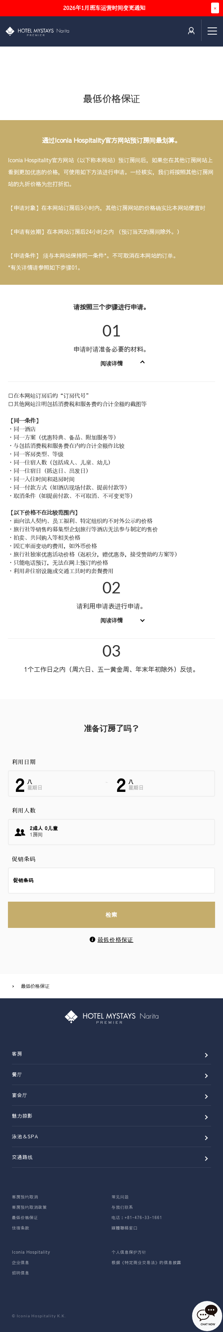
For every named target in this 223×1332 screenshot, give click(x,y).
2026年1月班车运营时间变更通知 (104, 8)
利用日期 (24, 762)
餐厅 (17, 1074)
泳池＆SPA (25, 1136)
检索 (111, 914)
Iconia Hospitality (31, 1252)
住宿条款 (20, 1228)
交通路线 (22, 1157)
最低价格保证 (116, 940)
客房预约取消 (25, 1197)
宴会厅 (20, 1095)
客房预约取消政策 (29, 1207)
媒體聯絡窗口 (125, 1228)
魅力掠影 (22, 1115)
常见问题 (120, 1197)
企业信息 (20, 1262)
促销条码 (24, 859)
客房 (17, 1053)
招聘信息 (20, 1273)
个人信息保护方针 (129, 1252)
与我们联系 (122, 1207)
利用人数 (24, 810)
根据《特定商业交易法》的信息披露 (146, 1262)
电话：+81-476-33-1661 (137, 1217)
